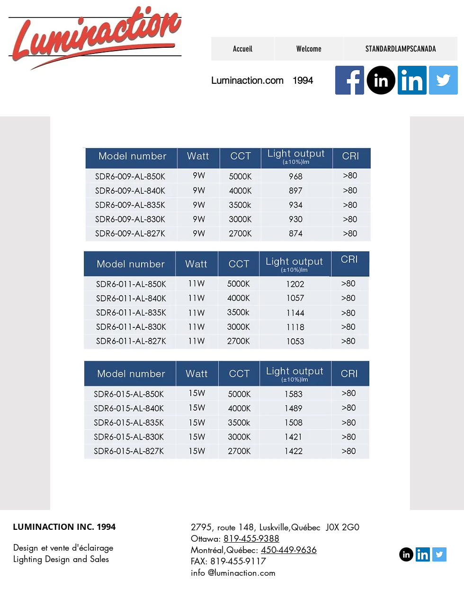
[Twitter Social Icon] (443, 80)
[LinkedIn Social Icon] (412, 80)
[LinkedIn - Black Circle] (380, 80)
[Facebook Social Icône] (349, 80)
